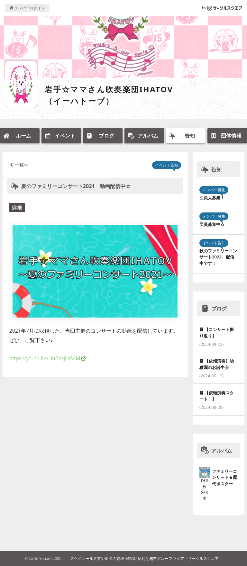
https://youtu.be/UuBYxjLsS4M (44, 358)
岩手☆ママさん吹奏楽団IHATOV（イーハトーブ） (109, 95)
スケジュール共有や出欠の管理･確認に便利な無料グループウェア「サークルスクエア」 (146, 558)
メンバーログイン (27, 8)
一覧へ (21, 165)
